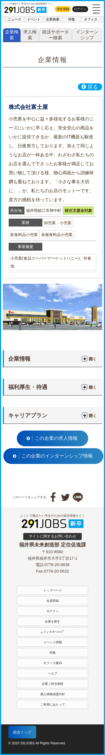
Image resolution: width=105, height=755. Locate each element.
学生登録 (63, 9)
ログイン (80, 9)
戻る (89, 86)
